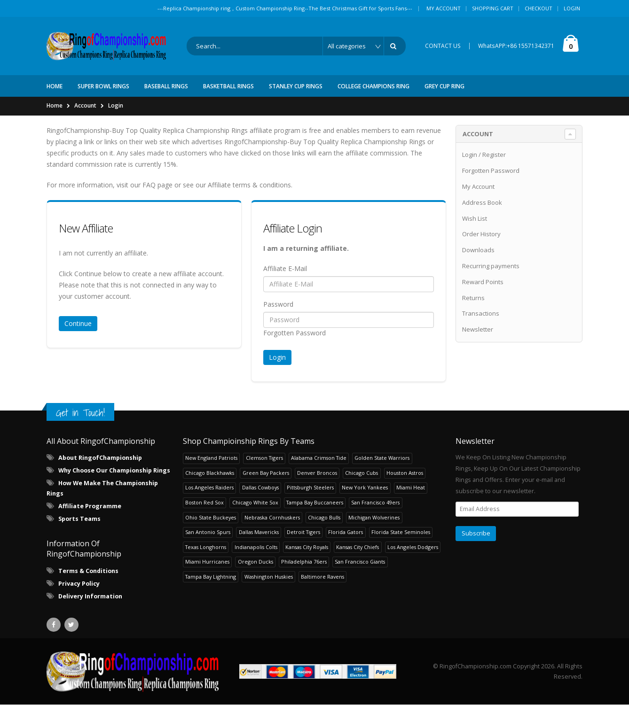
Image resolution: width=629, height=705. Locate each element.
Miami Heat (410, 487)
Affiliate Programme (89, 506)
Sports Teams (79, 519)
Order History (481, 234)
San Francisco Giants (360, 561)
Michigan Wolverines (374, 517)
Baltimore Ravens (322, 576)
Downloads (478, 250)
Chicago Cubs (361, 472)
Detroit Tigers (303, 531)
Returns (473, 298)
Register (494, 155)
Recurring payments (490, 266)
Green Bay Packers (266, 472)
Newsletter (477, 329)
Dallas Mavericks (259, 531)
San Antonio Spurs (207, 531)
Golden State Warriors (381, 458)
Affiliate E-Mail (285, 268)
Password (278, 304)
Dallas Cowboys (260, 487)
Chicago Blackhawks (209, 472)
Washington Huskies (268, 576)
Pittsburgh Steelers (310, 487)
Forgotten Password (294, 332)
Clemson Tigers (264, 458)
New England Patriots (211, 458)
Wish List (474, 218)
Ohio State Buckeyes (210, 517)
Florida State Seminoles (400, 531)
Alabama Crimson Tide (318, 458)
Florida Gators (345, 531)
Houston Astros (404, 472)
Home (55, 105)
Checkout (538, 8)
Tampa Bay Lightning (210, 576)
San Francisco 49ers (375, 502)
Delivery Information (90, 596)
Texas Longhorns (205, 546)
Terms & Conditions (88, 571)
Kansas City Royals (306, 546)
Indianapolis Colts (256, 546)
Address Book (482, 202)
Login (572, 8)
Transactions (480, 314)
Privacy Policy (79, 584)
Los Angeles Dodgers (412, 546)
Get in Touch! (80, 412)
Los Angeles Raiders (209, 487)
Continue (78, 323)
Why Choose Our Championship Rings (114, 470)
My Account (443, 8)
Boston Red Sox (204, 502)
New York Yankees (365, 487)
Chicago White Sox (255, 502)
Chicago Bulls (324, 517)
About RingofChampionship (100, 458)
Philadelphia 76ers (304, 561)
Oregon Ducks (255, 561)
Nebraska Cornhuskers (272, 517)
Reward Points (482, 282)
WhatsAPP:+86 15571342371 (516, 46)
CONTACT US (443, 46)
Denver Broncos (317, 472)
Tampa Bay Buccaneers (314, 502)
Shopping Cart (492, 8)
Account (85, 105)
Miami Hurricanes (207, 561)
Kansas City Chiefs (357, 546)
